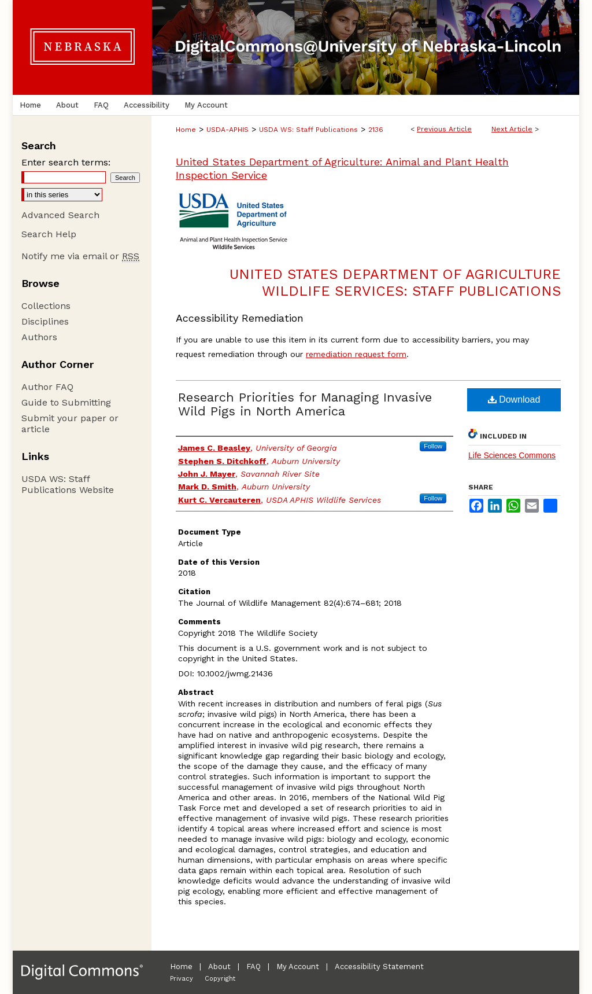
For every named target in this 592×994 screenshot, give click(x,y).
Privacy (181, 978)
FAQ (253, 966)
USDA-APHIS (227, 130)
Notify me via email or (80, 256)
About (219, 966)
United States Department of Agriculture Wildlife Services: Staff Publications (395, 282)
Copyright (220, 978)
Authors (39, 337)
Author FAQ (47, 386)
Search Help (48, 234)
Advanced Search (60, 214)
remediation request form (356, 354)
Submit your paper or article (70, 424)
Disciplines (45, 321)
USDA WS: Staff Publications (308, 130)
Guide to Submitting (66, 402)
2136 (375, 130)
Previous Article (444, 129)
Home (186, 130)
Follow (433, 446)
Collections (46, 305)
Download (514, 399)
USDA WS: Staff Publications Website (67, 484)
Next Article (511, 129)
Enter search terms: (65, 162)
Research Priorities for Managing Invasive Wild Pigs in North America (305, 404)
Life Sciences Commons (512, 455)
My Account (297, 966)
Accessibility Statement (379, 966)
